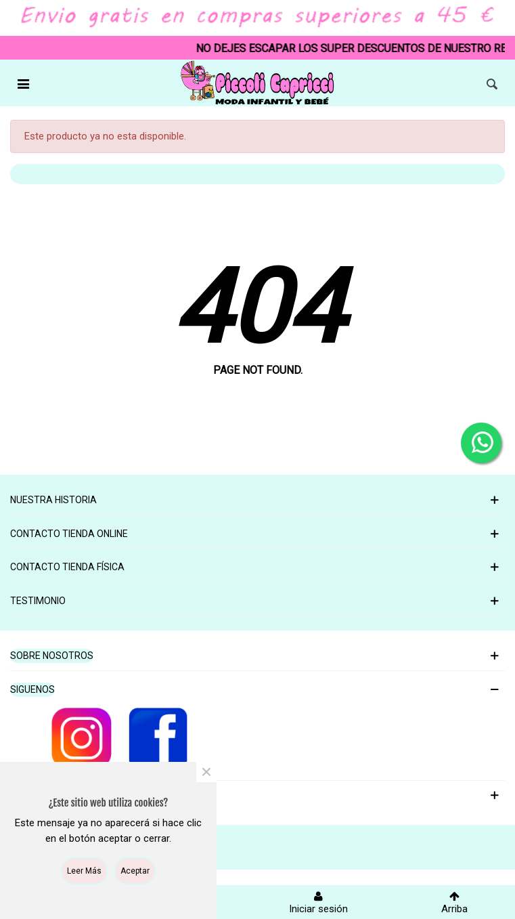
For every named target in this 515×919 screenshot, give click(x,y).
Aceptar (135, 871)
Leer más (84, 871)
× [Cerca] (206, 772)
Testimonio (38, 600)
